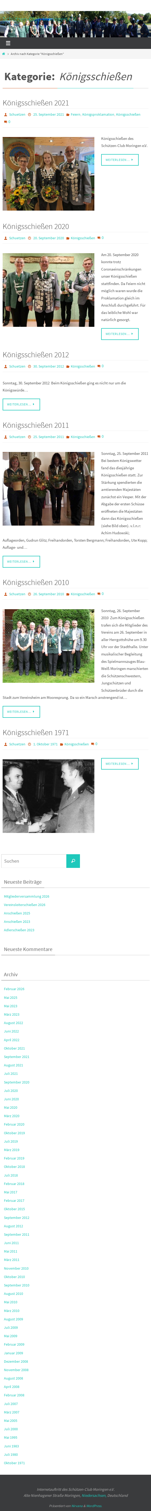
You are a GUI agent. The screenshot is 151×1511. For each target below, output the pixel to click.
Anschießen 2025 (17, 913)
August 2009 (13, 1319)
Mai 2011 (10, 1251)
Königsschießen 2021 (36, 103)
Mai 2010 (10, 1302)
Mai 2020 (10, 1107)
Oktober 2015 (14, 1209)
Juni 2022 (11, 1031)
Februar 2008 (14, 1395)
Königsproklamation (98, 114)
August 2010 (13, 1293)
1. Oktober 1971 (45, 744)
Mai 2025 (10, 997)
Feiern (75, 114)
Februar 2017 (14, 1200)
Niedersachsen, (94, 1495)
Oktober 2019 (14, 1133)
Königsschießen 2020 (36, 226)
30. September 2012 (48, 366)
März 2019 (11, 1149)
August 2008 (13, 1378)
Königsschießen (128, 114)
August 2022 (13, 1022)
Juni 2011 (11, 1242)
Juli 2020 (11, 1090)
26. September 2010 (48, 594)
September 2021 (16, 1056)
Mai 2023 (10, 1006)
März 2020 (11, 1115)
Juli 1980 (11, 1454)
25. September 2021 (48, 114)
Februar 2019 (14, 1158)
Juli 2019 (11, 1141)
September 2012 (16, 1217)
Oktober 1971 (14, 1463)
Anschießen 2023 (17, 921)
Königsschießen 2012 (36, 354)
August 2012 (13, 1226)
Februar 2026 (14, 988)
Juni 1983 (11, 1446)
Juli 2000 (11, 1429)
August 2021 (13, 1065)
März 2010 (11, 1310)
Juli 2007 (11, 1403)
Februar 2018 (14, 1183)
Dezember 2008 (16, 1361)
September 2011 (16, 1234)
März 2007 (11, 1412)
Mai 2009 (10, 1336)
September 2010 (16, 1285)
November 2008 (16, 1369)
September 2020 (16, 1082)
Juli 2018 (11, 1175)
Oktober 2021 (14, 1048)
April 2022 (11, 1039)
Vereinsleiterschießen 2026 (24, 904)
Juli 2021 (11, 1073)
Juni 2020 (11, 1099)
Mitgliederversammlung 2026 (26, 896)
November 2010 (16, 1268)
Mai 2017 (10, 1192)
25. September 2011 (48, 436)
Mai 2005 (10, 1420)
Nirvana (77, 1506)
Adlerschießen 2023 (19, 930)
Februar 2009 (14, 1344)
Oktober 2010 (14, 1276)
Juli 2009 (11, 1327)
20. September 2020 (48, 238)
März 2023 (11, 1014)
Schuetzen (17, 114)
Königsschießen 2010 (36, 582)
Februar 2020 (14, 1124)
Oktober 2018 (14, 1166)
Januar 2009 (13, 1353)
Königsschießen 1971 (36, 732)
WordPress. (94, 1506)
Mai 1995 (10, 1437)
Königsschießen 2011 (36, 425)
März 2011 (11, 1259)
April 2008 (11, 1386)
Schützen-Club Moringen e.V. (40, 19)
